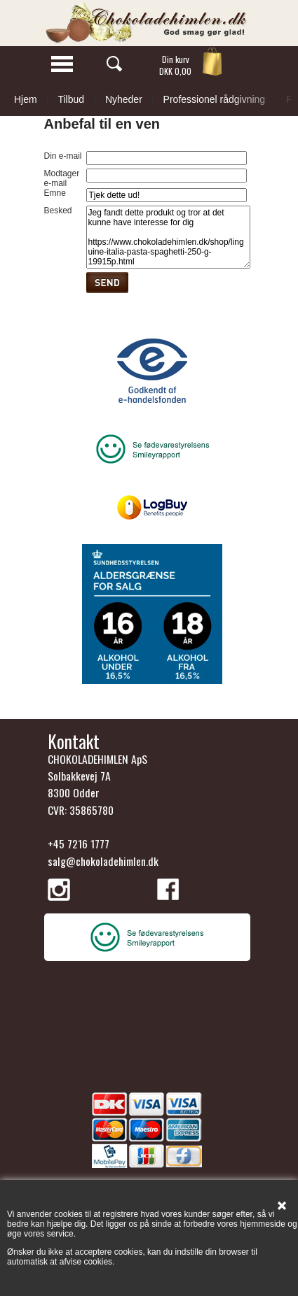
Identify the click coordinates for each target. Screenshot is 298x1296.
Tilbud (70, 99)
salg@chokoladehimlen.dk (103, 861)
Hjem (25, 99)
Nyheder (123, 99)
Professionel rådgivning (214, 99)
